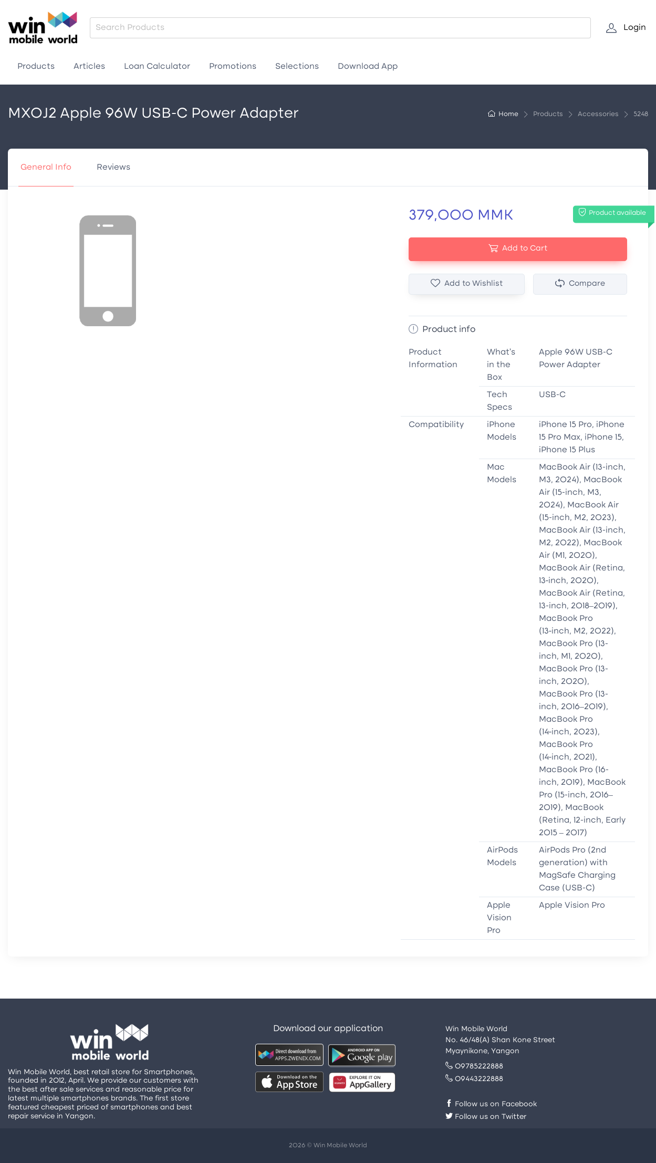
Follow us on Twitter (485, 1117)
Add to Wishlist (467, 283)
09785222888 (474, 1067)
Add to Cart (517, 248)
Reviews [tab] (113, 167)
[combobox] (340, 27)
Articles (89, 66)
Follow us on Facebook (491, 1104)
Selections (297, 66)
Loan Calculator (157, 66)
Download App (368, 66)
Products (36, 66)
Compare (580, 283)
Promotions (232, 66)
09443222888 (474, 1079)
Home (503, 114)
